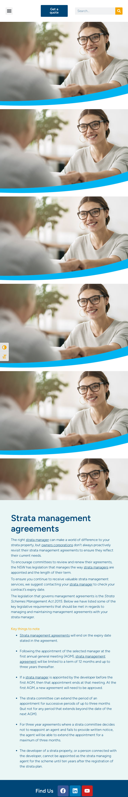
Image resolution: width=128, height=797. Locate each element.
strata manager (37, 540)
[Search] (119, 11)
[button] (9, 11)
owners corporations (57, 545)
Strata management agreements (45, 635)
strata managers (96, 567)
